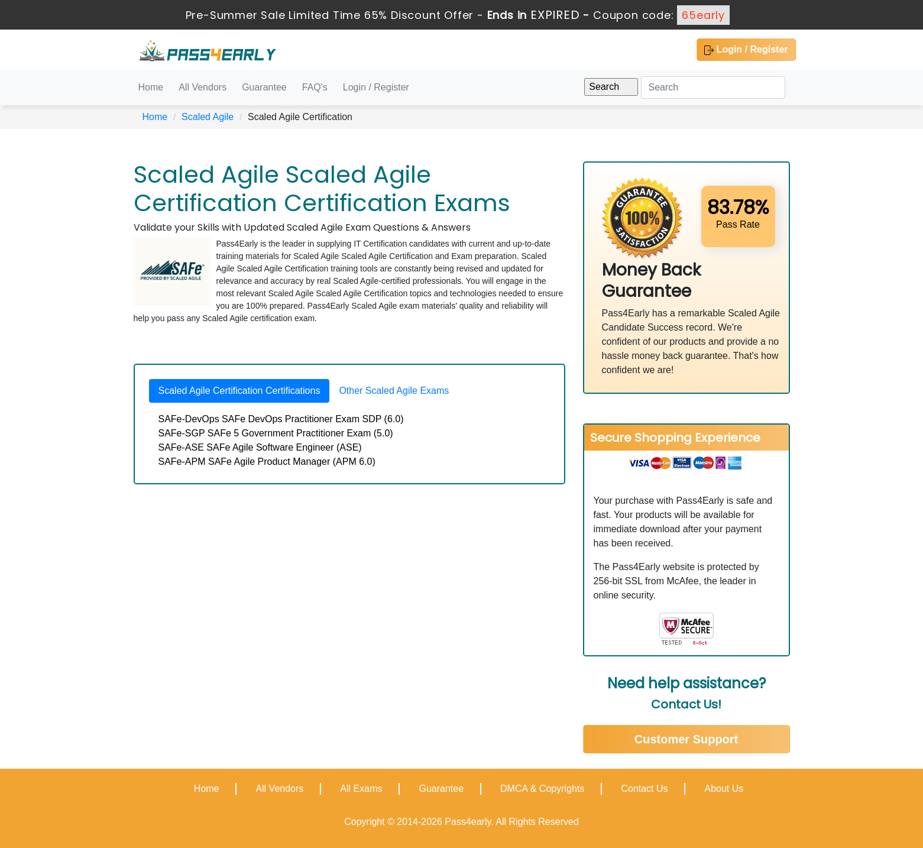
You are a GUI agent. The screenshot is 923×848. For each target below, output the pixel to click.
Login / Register (746, 49)
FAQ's (315, 87)
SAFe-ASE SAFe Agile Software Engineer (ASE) (260, 447)
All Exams (361, 789)
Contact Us (644, 789)
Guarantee (264, 87)
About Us (723, 789)
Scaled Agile (208, 117)
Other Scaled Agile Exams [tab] (394, 391)
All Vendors (202, 87)
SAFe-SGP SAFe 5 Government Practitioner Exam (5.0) (275, 433)
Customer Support (686, 739)
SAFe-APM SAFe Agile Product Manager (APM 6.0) (266, 462)
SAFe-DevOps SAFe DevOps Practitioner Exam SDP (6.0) (281, 419)
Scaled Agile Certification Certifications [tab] (239, 391)
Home (151, 87)
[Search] (713, 87)
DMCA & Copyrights (542, 789)
